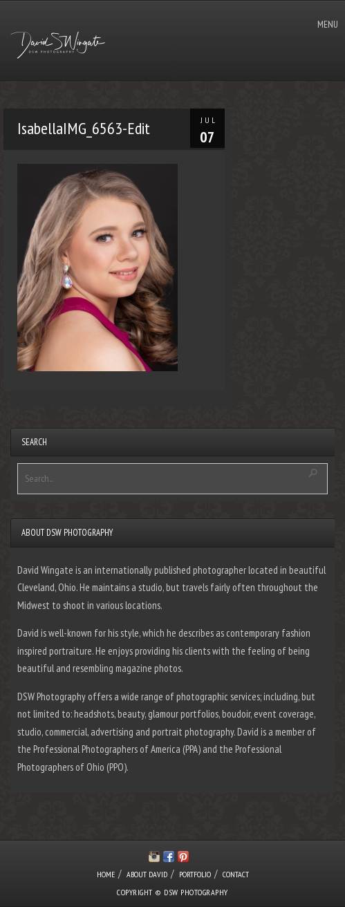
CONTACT (236, 874)
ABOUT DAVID (147, 874)
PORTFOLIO (195, 874)
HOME (106, 874)
